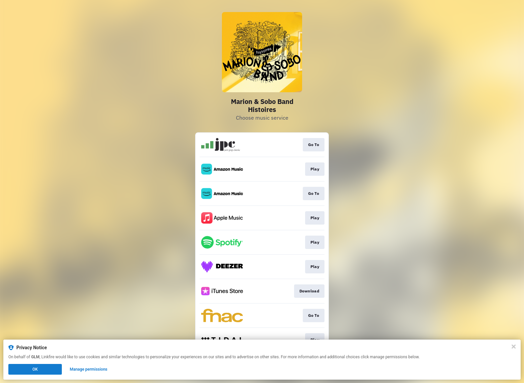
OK (35, 369)
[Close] (513, 346)
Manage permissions (89, 369)
